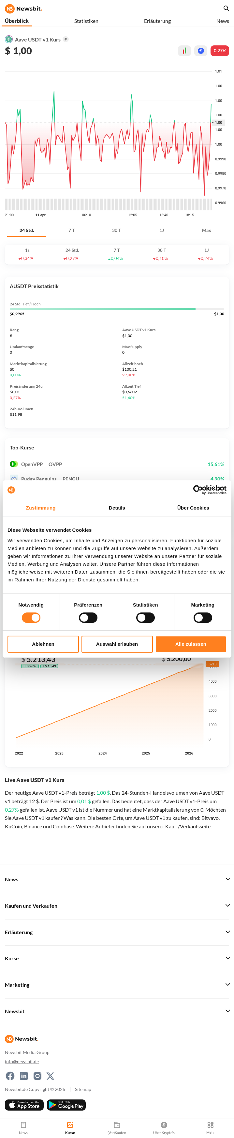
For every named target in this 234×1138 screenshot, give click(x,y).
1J (161, 230)
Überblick (17, 21)
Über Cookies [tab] (193, 508)
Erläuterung (157, 21)
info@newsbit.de (22, 1061)
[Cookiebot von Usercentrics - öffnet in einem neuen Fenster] (198, 490)
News (222, 21)
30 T (116, 230)
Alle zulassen (190, 644)
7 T (71, 230)
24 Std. (27, 230)
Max (206, 230)
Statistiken (86, 21)
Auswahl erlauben (117, 644)
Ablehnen (43, 644)
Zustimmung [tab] (41, 508)
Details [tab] (117, 508)
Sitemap (83, 1089)
